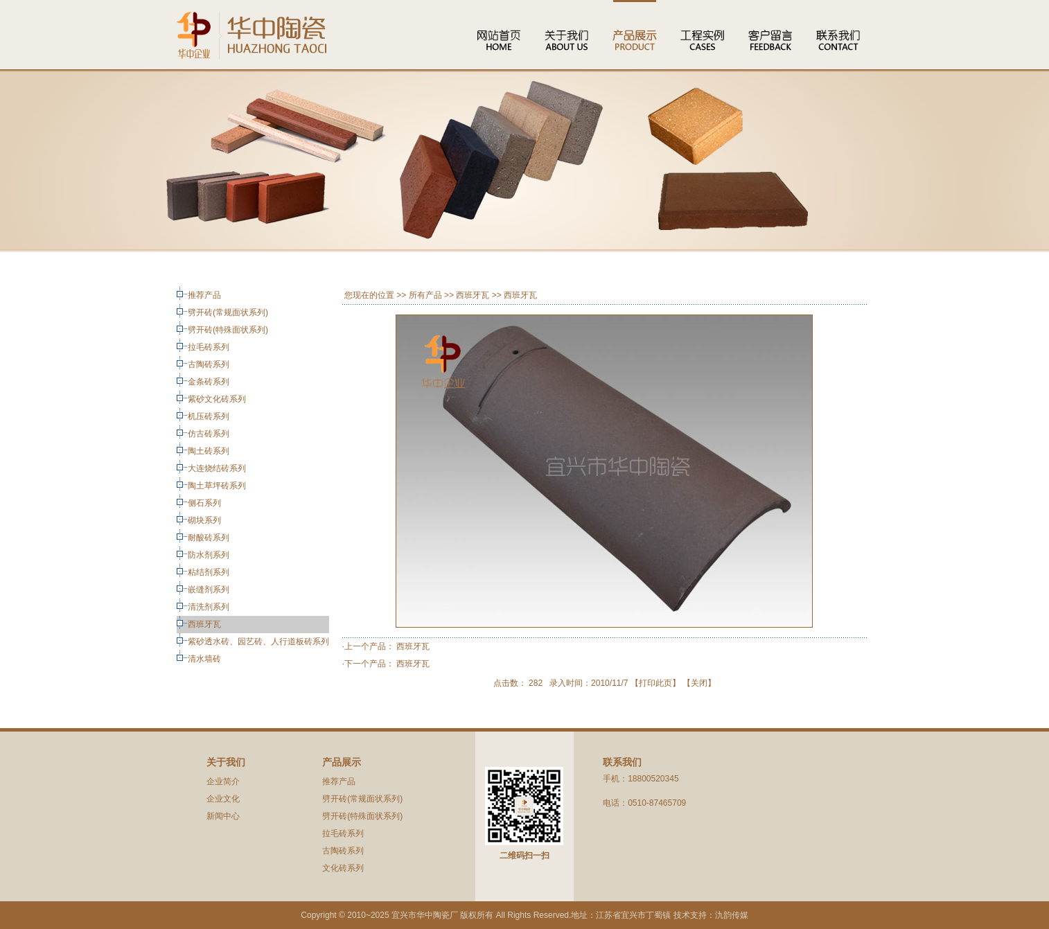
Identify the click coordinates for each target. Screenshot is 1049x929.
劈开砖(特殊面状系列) (228, 330)
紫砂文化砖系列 (217, 399)
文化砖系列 (343, 868)
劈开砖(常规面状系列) (228, 312)
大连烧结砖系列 (217, 468)
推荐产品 (204, 295)
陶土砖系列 (208, 451)
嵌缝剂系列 (208, 589)
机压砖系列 (208, 416)
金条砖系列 (208, 382)
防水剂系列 (208, 555)
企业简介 (223, 781)
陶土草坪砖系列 (217, 485)
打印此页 (655, 683)
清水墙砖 (204, 659)
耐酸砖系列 (208, 537)
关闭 (699, 683)
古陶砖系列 (208, 364)
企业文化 (223, 799)
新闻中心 (223, 816)
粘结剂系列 (208, 572)
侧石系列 (204, 503)
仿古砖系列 (208, 434)
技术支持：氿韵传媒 (710, 915)
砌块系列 (204, 520)
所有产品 (425, 295)
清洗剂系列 (208, 607)
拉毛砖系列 (208, 347)
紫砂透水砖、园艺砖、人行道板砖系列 (258, 641)
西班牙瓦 (204, 624)
